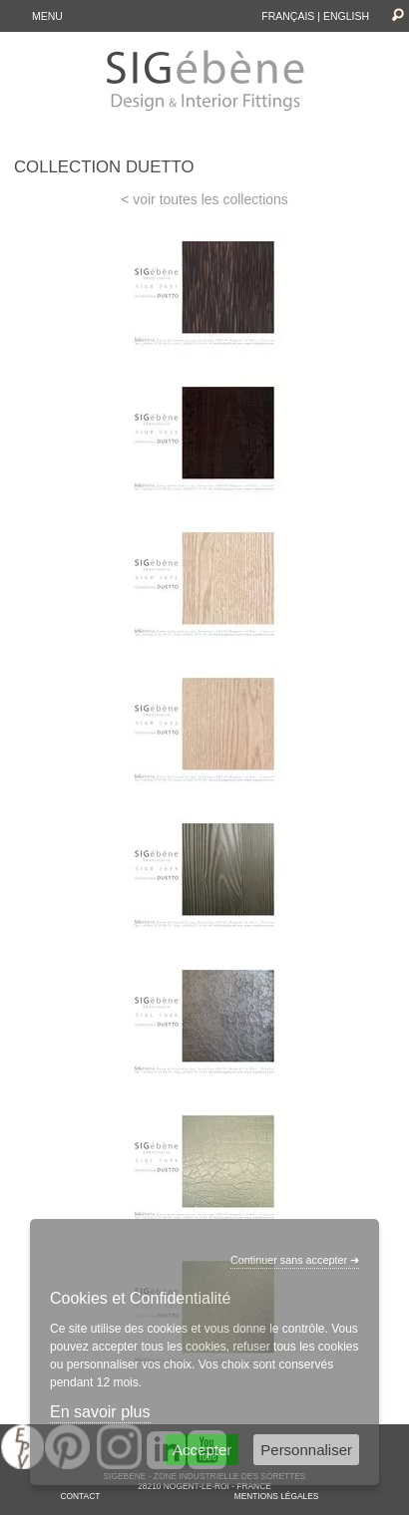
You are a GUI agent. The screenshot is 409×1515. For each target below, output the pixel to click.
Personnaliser (306, 1449)
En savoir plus (100, 1411)
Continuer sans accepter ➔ (294, 1260)
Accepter (202, 1449)
